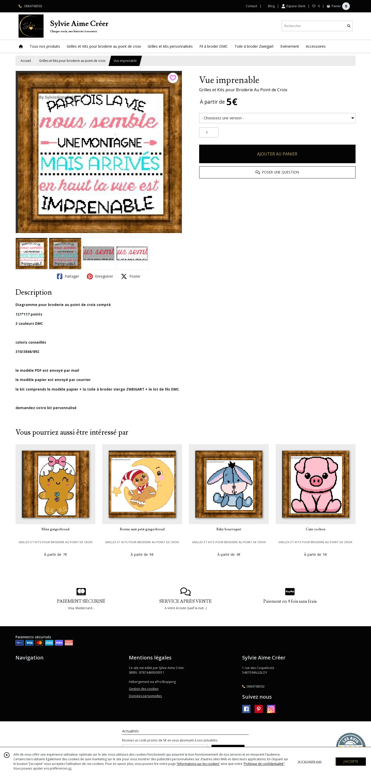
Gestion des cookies (143, 689)
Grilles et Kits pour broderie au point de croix (72, 61)
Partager (68, 276)
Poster (130, 276)
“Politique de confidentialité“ (263, 764)
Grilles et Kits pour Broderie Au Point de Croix (243, 90)
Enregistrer (100, 276)
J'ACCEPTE (351, 761)
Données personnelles (145, 696)
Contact (251, 6)
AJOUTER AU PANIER (277, 154)
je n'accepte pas (310, 761)
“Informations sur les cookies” (198, 764)
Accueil (26, 61)
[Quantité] (208, 132)
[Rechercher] (348, 26)
